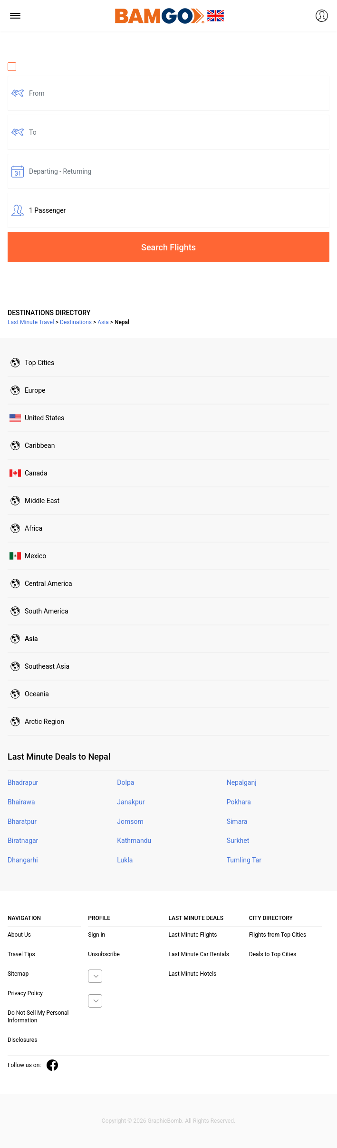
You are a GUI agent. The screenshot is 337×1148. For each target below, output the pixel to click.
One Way (27, 66)
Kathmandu (134, 840)
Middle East (42, 501)
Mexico (35, 556)
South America (46, 611)
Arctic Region (44, 721)
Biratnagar (23, 840)
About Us (19, 934)
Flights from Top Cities (277, 934)
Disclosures (22, 1040)
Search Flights (168, 247)
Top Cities (39, 362)
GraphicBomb (164, 1121)
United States (44, 418)
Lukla (125, 860)
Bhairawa (21, 802)
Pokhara (239, 802)
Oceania (37, 694)
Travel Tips (21, 954)
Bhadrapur (23, 782)
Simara (237, 821)
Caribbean (40, 445)
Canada (36, 473)
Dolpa (125, 782)
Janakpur (130, 802)
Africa (33, 528)
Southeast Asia (47, 666)
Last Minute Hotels (193, 973)
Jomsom (130, 821)
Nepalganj (242, 782)
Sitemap (18, 973)
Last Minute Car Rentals (199, 954)
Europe (35, 390)
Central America (48, 583)
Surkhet (238, 840)
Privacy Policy (25, 993)
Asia (31, 639)
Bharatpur (22, 821)
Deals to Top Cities (273, 954)
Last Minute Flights (193, 934)
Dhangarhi (23, 860)
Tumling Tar (244, 860)
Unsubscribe (104, 954)
